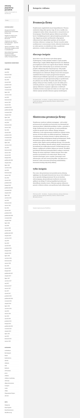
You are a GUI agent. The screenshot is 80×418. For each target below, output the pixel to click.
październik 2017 (9, 273)
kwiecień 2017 (8, 286)
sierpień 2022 (8, 162)
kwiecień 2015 (8, 338)
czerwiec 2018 (8, 258)
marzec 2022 (8, 175)
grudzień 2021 (8, 182)
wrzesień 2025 (8, 89)
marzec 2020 (8, 228)
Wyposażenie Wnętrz (10, 393)
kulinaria (7, 368)
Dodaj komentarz (38, 102)
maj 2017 (7, 283)
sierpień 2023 (8, 140)
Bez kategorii (8, 353)
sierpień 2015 (8, 331)
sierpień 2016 (8, 303)
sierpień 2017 (8, 276)
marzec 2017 (8, 288)
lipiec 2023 (7, 142)
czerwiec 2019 (8, 238)
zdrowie (7, 395)
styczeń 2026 (8, 82)
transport (7, 385)
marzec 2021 (8, 205)
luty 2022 (7, 177)
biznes (6, 355)
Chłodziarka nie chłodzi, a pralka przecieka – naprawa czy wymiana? (11, 42)
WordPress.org (8, 412)
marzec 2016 (8, 313)
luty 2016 (7, 316)
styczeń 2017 (8, 293)
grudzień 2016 (8, 296)
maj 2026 (7, 72)
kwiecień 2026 (8, 74)
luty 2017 (7, 291)
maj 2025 (7, 97)
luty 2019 (7, 243)
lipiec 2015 (7, 333)
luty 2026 (7, 79)
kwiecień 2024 (8, 125)
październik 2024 (9, 110)
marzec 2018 (8, 263)
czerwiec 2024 (8, 120)
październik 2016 (9, 298)
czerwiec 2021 (8, 198)
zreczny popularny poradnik (9, 8)
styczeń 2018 (8, 268)
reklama (7, 375)
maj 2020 (7, 225)
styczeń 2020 (8, 230)
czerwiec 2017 (8, 281)
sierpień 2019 (8, 235)
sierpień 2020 (8, 220)
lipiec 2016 (7, 306)
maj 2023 (7, 147)
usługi (6, 390)
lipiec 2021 (7, 195)
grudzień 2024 (8, 107)
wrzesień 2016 (8, 301)
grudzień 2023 (8, 135)
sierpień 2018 (8, 253)
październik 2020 (9, 215)
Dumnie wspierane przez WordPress (41, 208)
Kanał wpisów (8, 407)
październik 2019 (9, 233)
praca (6, 373)
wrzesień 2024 (8, 112)
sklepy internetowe (9, 383)
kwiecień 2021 (8, 203)
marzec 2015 (8, 341)
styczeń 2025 (8, 105)
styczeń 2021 (8, 210)
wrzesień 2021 (8, 190)
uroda (6, 388)
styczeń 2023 (8, 155)
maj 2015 (7, 336)
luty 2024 (7, 130)
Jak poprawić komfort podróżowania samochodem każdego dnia (11, 31)
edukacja (7, 363)
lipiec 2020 (7, 223)
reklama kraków (60, 101)
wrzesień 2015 (8, 328)
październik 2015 (9, 326)
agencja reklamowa (54, 99)
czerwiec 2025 (8, 94)
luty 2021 (7, 208)
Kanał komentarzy (9, 410)
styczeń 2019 (8, 245)
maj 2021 (7, 200)
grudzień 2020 (8, 213)
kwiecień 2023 (8, 150)
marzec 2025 (8, 102)
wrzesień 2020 (8, 218)
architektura (8, 350)
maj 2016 (7, 311)
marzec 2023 (8, 152)
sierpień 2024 (8, 115)
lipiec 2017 (7, 278)
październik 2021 (9, 188)
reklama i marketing (9, 378)
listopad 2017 (8, 270)
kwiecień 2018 (8, 260)
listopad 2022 (8, 157)
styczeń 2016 (8, 318)
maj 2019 (7, 240)
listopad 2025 (8, 87)
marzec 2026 (8, 77)
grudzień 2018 (8, 248)
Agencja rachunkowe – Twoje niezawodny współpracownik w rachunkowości (12, 48)
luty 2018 (7, 265)
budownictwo (8, 358)
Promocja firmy (42, 22)
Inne (6, 365)
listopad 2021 (8, 185)
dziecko (6, 360)
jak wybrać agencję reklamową (44, 101)
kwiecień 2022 (8, 172)
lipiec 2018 (7, 255)
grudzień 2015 (8, 321)
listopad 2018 (8, 250)
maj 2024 (7, 122)
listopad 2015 (8, 323)
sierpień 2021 (8, 193)
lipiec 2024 (7, 117)
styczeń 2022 (8, 180)
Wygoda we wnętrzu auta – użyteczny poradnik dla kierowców (11, 37)
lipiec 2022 (7, 165)
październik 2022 (9, 160)
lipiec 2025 (7, 92)
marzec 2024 (8, 127)
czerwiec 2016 (8, 308)
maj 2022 (7, 170)
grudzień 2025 (8, 84)
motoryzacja (8, 370)
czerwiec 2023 (8, 145)
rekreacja (7, 380)
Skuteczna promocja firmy (49, 116)
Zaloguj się (7, 405)
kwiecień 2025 (8, 100)
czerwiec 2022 (8, 167)
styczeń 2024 (8, 132)
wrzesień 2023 (8, 137)
